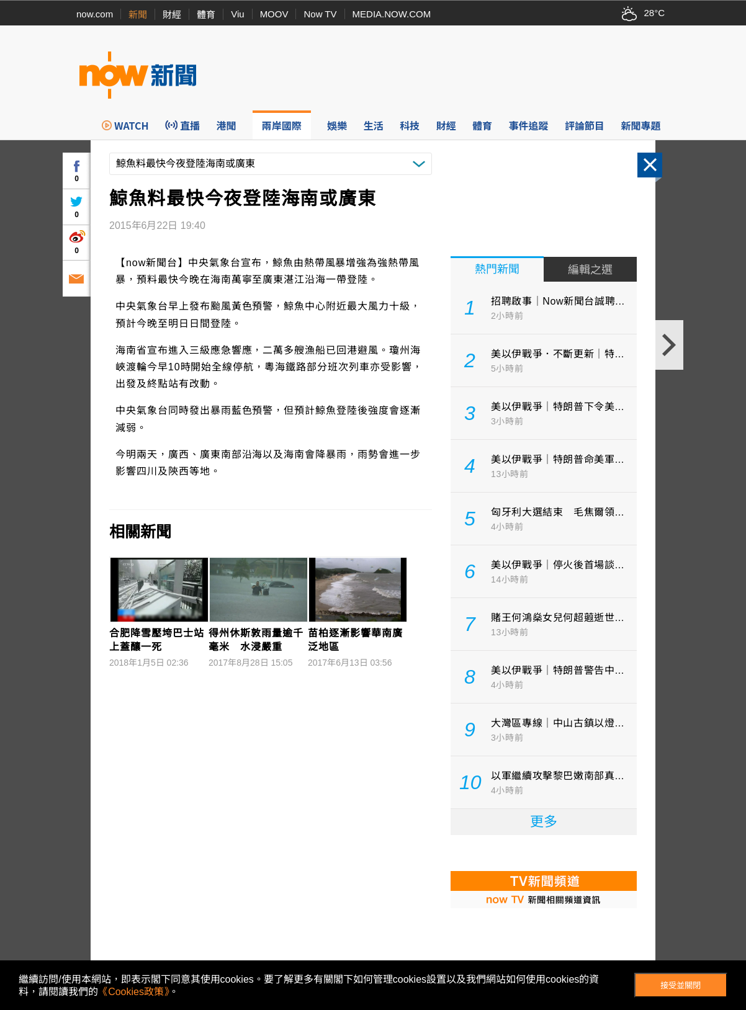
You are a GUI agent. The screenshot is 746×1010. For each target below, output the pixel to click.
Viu (237, 14)
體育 (206, 14)
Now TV (319, 14)
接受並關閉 (680, 985)
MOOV (274, 14)
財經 (172, 14)
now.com (94, 14)
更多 (543, 821)
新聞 (137, 14)
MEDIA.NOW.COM (392, 14)
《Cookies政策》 (133, 991)
